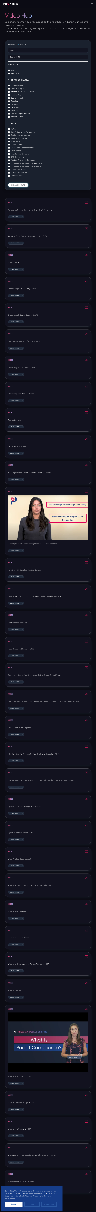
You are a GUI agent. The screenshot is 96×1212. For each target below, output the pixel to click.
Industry (13, 65)
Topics (12, 123)
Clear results (18, 185)
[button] (92, 4)
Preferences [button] (49, 1204)
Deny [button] (32, 1204)
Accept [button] (14, 1204)
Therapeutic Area (18, 80)
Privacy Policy (38, 1196)
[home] (10, 3)
